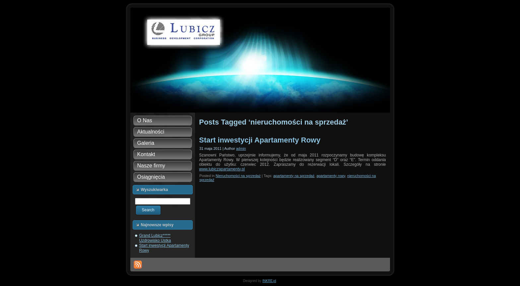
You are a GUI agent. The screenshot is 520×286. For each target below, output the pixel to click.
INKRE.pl (269, 281)
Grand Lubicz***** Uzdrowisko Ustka (155, 238)
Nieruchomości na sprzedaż (238, 176)
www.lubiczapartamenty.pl (222, 169)
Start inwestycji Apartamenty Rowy (259, 140)
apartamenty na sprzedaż (293, 176)
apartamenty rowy (330, 176)
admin (241, 148)
